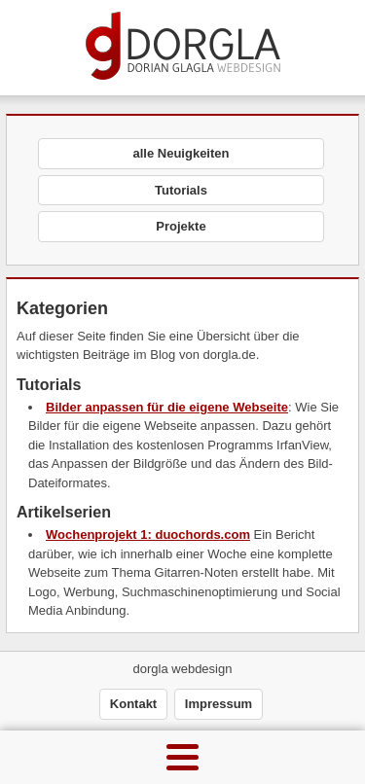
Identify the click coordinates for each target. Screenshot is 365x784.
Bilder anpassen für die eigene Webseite (167, 407)
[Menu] (182, 757)
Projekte (180, 226)
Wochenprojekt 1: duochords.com (148, 534)
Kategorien (62, 308)
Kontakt (133, 703)
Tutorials (181, 190)
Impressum (218, 703)
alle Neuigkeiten (181, 153)
